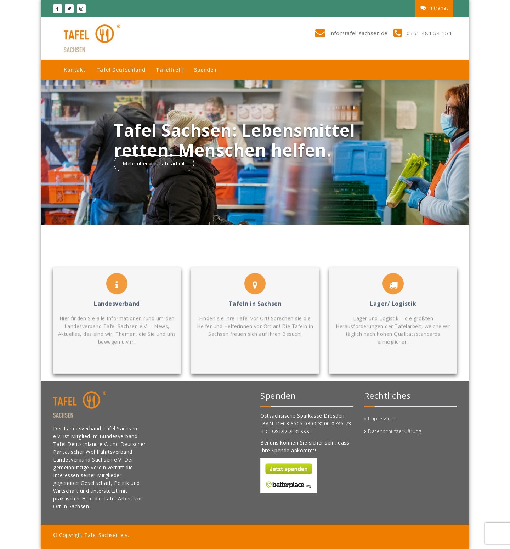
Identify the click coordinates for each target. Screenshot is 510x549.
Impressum (382, 418)
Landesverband (117, 334)
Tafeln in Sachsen (255, 334)
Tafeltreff (169, 69)
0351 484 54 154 (428, 32)
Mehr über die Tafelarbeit (154, 163)
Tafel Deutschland (121, 69)
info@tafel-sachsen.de (358, 32)
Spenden (205, 69)
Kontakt (75, 69)
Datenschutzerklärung (394, 431)
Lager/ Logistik (393, 334)
